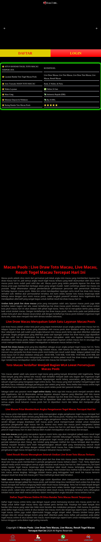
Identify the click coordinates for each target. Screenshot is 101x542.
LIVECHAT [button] (88, 538)
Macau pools (7, 278)
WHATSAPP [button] (63, 538)
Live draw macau (9, 326)
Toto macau (6, 374)
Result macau (7, 459)
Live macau (6, 414)
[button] (4, 28)
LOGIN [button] (75, 53)
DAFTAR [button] (25, 53)
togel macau (13, 502)
